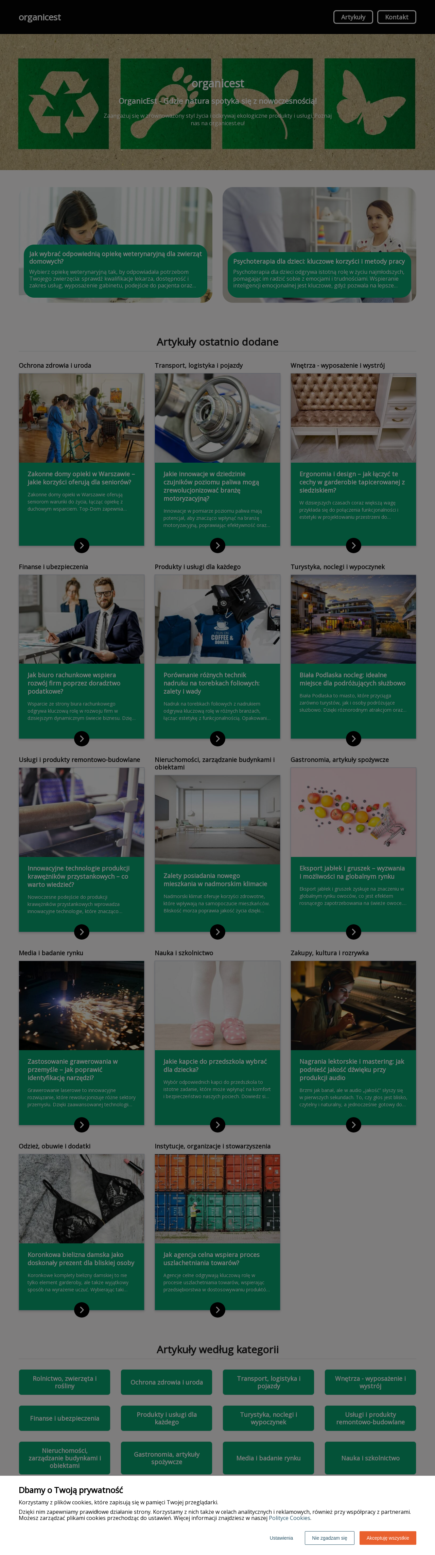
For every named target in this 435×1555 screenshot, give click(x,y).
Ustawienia (281, 1538)
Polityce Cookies (289, 1518)
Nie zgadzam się (329, 1538)
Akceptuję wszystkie (388, 1538)
